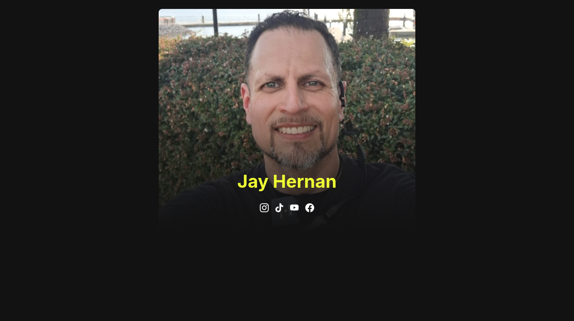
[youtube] (294, 208)
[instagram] (264, 208)
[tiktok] (279, 208)
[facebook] (309, 208)
